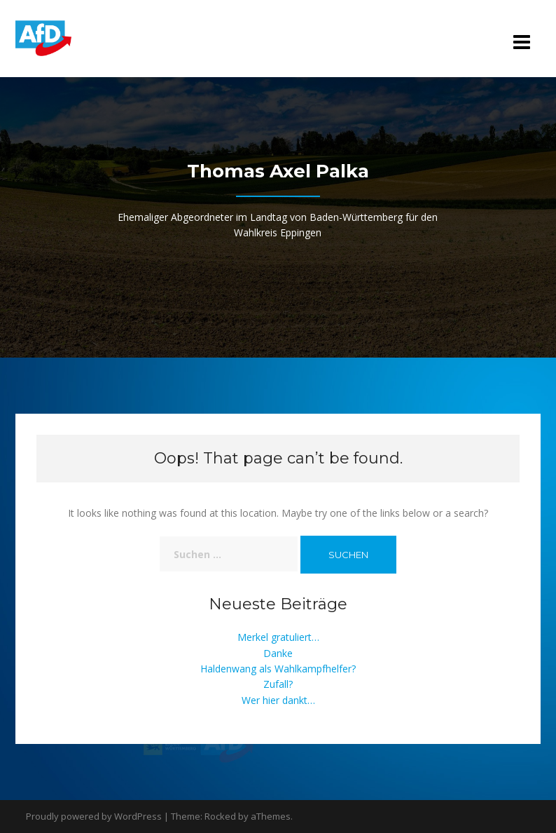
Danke (278, 653)
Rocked (220, 816)
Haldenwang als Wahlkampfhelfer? (278, 668)
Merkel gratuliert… (278, 637)
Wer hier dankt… (278, 700)
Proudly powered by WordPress (94, 816)
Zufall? (278, 684)
